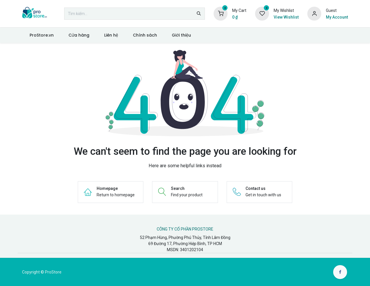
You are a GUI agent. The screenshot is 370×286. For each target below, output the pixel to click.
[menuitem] (41, 35)
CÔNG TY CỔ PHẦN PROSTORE (185, 229)
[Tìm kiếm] (199, 13)
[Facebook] (340, 272)
